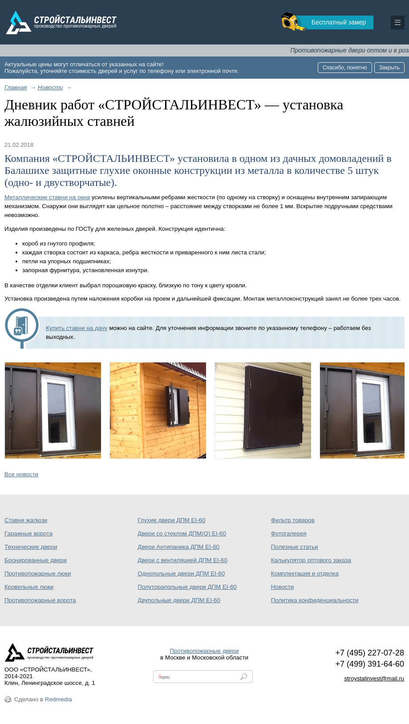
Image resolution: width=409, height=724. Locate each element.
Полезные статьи (294, 546)
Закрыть (389, 67)
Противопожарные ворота (40, 600)
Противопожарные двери (204, 651)
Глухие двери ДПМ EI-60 (171, 520)
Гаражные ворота (28, 533)
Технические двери (30, 546)
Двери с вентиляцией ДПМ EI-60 (182, 560)
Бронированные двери (35, 560)
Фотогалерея (289, 533)
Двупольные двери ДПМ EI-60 (179, 600)
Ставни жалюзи (25, 520)
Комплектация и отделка (305, 573)
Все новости (21, 474)
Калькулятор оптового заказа (311, 560)
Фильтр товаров (293, 520)
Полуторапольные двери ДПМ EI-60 (187, 586)
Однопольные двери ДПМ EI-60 (181, 573)
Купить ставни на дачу (76, 328)
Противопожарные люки (37, 573)
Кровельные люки (28, 586)
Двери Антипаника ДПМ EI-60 (178, 546)
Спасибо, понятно (345, 67)
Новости (282, 586)
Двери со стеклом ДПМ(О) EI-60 (182, 533)
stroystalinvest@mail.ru (374, 678)
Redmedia (58, 699)
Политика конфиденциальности (315, 600)
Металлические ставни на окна (47, 197)
